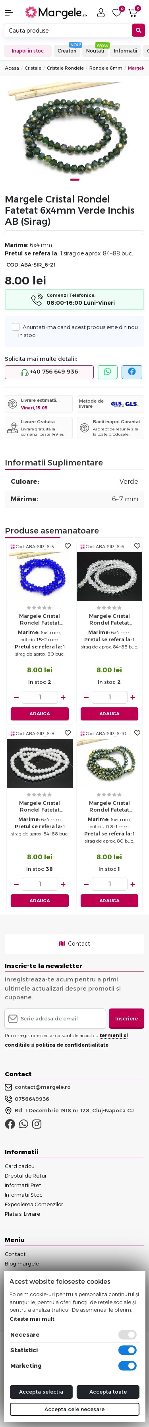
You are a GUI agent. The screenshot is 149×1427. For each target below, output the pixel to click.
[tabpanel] (74, 134)
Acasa (12, 68)
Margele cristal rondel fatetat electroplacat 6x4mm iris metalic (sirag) (109, 807)
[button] (12, 13)
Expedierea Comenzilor (34, 1204)
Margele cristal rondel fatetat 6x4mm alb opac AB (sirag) (40, 807)
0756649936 (27, 1099)
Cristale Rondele (65, 68)
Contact (74, 943)
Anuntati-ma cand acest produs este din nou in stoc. (78, 330)
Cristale (33, 68)
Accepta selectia (41, 1391)
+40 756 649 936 (49, 372)
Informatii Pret (23, 1185)
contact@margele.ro (38, 1087)
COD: (12, 265)
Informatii (125, 51)
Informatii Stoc (24, 1194)
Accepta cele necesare (74, 1409)
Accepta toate (108, 1391)
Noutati (95, 51)
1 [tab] (74, 180)
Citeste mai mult (32, 1319)
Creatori (67, 51)
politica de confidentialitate (71, 1045)
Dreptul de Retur (26, 1175)
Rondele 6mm (105, 68)
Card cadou (20, 1166)
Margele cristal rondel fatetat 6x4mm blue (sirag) (39, 620)
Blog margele (22, 1263)
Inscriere (126, 1018)
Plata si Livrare (22, 1214)
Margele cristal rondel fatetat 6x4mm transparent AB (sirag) (109, 620)
